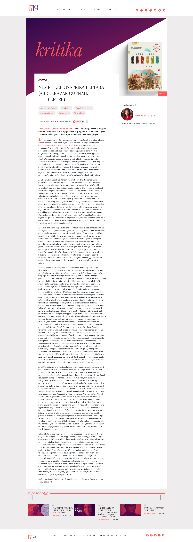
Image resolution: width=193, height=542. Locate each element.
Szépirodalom (61, 10)
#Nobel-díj (66, 108)
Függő (82, 10)
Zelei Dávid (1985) (57, 515)
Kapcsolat (89, 535)
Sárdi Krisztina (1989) (104, 519)
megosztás (77, 121)
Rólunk (55, 535)
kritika (42, 80)
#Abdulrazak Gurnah (48, 108)
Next (162, 496)
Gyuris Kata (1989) (44, 121)
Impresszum (71, 535)
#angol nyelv (64, 113)
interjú (100, 505)
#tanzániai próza (47, 113)
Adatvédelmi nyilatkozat (115, 535)
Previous (29, 496)
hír (53, 505)
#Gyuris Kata (79, 113)
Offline (113, 10)
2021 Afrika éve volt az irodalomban (55, 128)
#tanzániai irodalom (84, 108)
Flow (97, 10)
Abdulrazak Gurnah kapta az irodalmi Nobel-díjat (60, 145)
